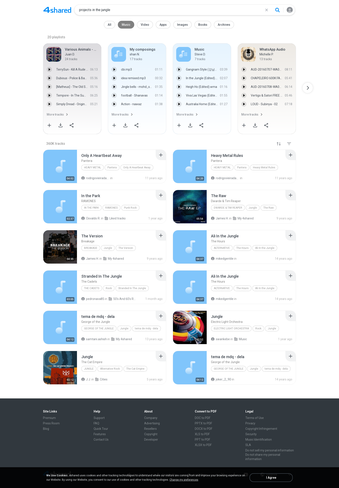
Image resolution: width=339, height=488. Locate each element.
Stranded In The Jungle (132, 288)
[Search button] (277, 10)
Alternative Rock (110, 368)
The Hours (242, 248)
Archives (224, 24)
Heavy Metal (92, 167)
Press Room (51, 423)
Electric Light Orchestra (231, 328)
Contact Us (101, 439)
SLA (248, 445)
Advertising (152, 423)
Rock (109, 288)
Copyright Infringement (261, 428)
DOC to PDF (202, 418)
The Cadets (91, 288)
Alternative (222, 248)
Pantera (112, 167)
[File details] (60, 166)
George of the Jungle (99, 328)
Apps (163, 24)
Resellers (150, 428)
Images (182, 24)
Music (126, 24)
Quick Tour (101, 428)
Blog (46, 428)
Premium (49, 418)
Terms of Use (254, 418)
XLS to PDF (202, 434)
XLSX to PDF (203, 445)
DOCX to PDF (203, 428)
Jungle (253, 207)
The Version (125, 248)
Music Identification (258, 439)
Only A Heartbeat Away (136, 167)
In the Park (91, 207)
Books (202, 24)
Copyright (150, 434)
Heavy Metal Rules (264, 167)
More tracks (55, 114)
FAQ (96, 423)
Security (251, 434)
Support (99, 418)
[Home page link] (57, 10)
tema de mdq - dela (146, 328)
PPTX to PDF (203, 423)
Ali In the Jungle (264, 248)
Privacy (250, 423)
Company (150, 418)
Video (145, 24)
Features (100, 434)
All (109, 24)
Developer (151, 439)
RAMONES (111, 207)
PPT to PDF (202, 439)
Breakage (90, 248)
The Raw (268, 207)
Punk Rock (130, 207)
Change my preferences (184, 479)
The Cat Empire (135, 368)
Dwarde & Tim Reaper (228, 207)
